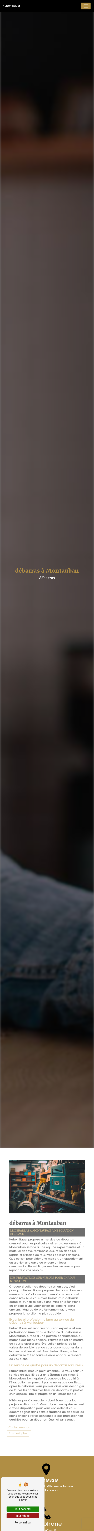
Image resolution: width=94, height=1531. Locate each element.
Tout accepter (22, 1509)
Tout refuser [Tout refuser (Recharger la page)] (23, 1515)
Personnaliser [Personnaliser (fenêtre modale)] (22, 1522)
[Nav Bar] (86, 6)
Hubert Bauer (11, 6)
